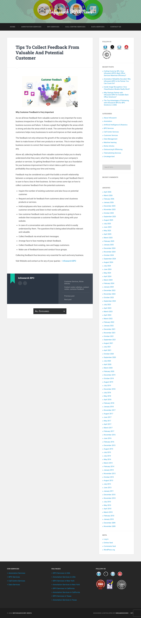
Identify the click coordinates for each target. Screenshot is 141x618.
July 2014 (107, 456)
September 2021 (110, 340)
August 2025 (108, 220)
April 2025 (107, 234)
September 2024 (110, 259)
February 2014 (109, 467)
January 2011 (109, 491)
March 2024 (108, 280)
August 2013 (108, 481)
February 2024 (109, 284)
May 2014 (107, 460)
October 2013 (109, 477)
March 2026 (108, 196)
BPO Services (53, 27)
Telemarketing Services (112, 153)
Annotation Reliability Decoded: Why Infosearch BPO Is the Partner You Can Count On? (117, 81)
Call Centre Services (75, 27)
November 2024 (109, 252)
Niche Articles (109, 146)
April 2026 (107, 192)
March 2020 (108, 368)
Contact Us (115, 27)
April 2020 (107, 365)
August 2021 (108, 343)
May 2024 (107, 273)
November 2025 (109, 210)
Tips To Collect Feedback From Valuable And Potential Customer (48, 52)
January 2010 (109, 519)
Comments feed (110, 546)
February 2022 (109, 322)
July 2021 (107, 347)
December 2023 (109, 291)
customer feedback (77, 289)
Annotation (108, 121)
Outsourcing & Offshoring (113, 150)
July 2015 (107, 453)
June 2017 (107, 417)
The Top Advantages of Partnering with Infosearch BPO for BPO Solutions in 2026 (116, 103)
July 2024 (107, 266)
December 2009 (109, 523)
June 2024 (107, 270)
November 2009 (109, 527)
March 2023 (108, 312)
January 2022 (109, 326)
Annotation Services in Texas (65, 600)
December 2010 (109, 495)
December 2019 (109, 375)
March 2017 (108, 428)
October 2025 (109, 213)
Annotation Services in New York (66, 585)
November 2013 (109, 474)
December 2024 (109, 248)
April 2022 (107, 315)
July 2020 (107, 361)
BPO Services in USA (61, 573)
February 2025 (109, 241)
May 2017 (107, 421)
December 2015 (109, 446)
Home (12, 27)
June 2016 (107, 439)
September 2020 (110, 358)
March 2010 (108, 512)
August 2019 (108, 382)
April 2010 (107, 509)
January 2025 (109, 245)
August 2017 (108, 414)
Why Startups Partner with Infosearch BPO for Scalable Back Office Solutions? (116, 95)
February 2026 (109, 199)
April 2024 (107, 277)
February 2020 (109, 372)
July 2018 (107, 393)
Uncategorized (109, 157)
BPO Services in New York (63, 581)
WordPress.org (109, 550)
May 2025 (107, 231)
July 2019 (107, 386)
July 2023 (107, 305)
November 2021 (109, 333)
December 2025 (109, 206)
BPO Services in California (63, 588)
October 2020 (109, 354)
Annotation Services (31, 27)
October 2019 (109, 379)
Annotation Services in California (66, 592)
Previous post (69, 296)
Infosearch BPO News (70, 12)
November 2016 (109, 435)
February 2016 (109, 442)
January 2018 (109, 407)
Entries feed (108, 543)
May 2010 (107, 505)
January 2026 (109, 203)
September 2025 (110, 217)
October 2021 (109, 336)
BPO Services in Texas (62, 596)
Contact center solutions (73, 287)
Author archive (20, 283)
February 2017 (109, 431)
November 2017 (109, 410)
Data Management (110, 139)
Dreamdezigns (122, 613)
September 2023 (110, 301)
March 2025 (108, 238)
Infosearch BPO (69, 261)
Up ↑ (132, 613)
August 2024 (108, 263)
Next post (67, 300)
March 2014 (108, 463)
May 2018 (107, 396)
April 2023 (107, 308)
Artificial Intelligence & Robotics (115, 125)
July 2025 (107, 224)
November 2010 (109, 498)
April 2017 (107, 424)
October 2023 (109, 298)
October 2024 (109, 255)
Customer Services (71, 282)
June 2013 (107, 488)
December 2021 (109, 329)
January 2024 (109, 287)
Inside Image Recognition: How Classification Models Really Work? (117, 88)
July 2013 (107, 484)
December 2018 (109, 389)
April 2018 (107, 400)
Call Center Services (111, 132)
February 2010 (109, 516)
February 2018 (109, 403)
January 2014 (109, 470)
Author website (25, 283)
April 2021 (107, 351)
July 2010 (107, 502)
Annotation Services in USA (64, 577)
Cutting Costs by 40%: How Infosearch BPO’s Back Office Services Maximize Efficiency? (115, 73)
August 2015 (108, 449)
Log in (106, 539)
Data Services (97, 27)
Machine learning (110, 143)
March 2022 (108, 319)
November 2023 (109, 294)
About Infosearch (110, 118)
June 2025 (107, 227)
